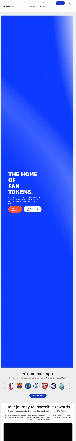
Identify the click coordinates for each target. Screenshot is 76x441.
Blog (38, 9)
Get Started (14, 209)
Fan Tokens (35, 3)
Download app (33, 209)
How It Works (42, 6)
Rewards (42, 3)
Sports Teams (33, 6)
